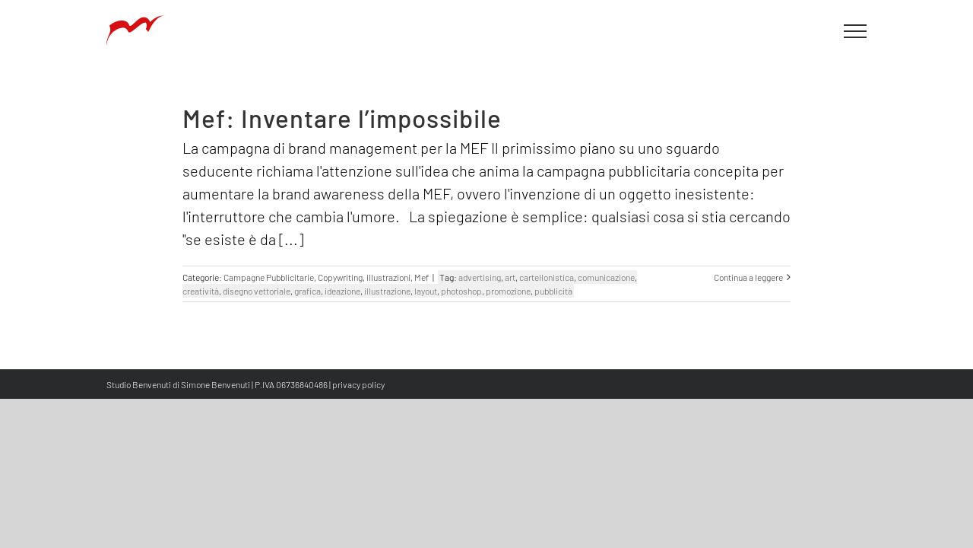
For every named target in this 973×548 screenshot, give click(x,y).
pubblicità (553, 290)
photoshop (461, 290)
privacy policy (358, 384)
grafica (307, 290)
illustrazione (387, 290)
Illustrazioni (388, 277)
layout (425, 290)
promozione (508, 290)
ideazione (342, 290)
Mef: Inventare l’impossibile (342, 118)
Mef (421, 277)
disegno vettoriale (256, 290)
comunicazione (606, 277)
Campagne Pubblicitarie (268, 277)
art (510, 277)
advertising (479, 277)
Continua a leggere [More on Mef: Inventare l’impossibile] (748, 277)
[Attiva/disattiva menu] (855, 31)
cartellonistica (546, 277)
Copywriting (340, 277)
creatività (200, 290)
